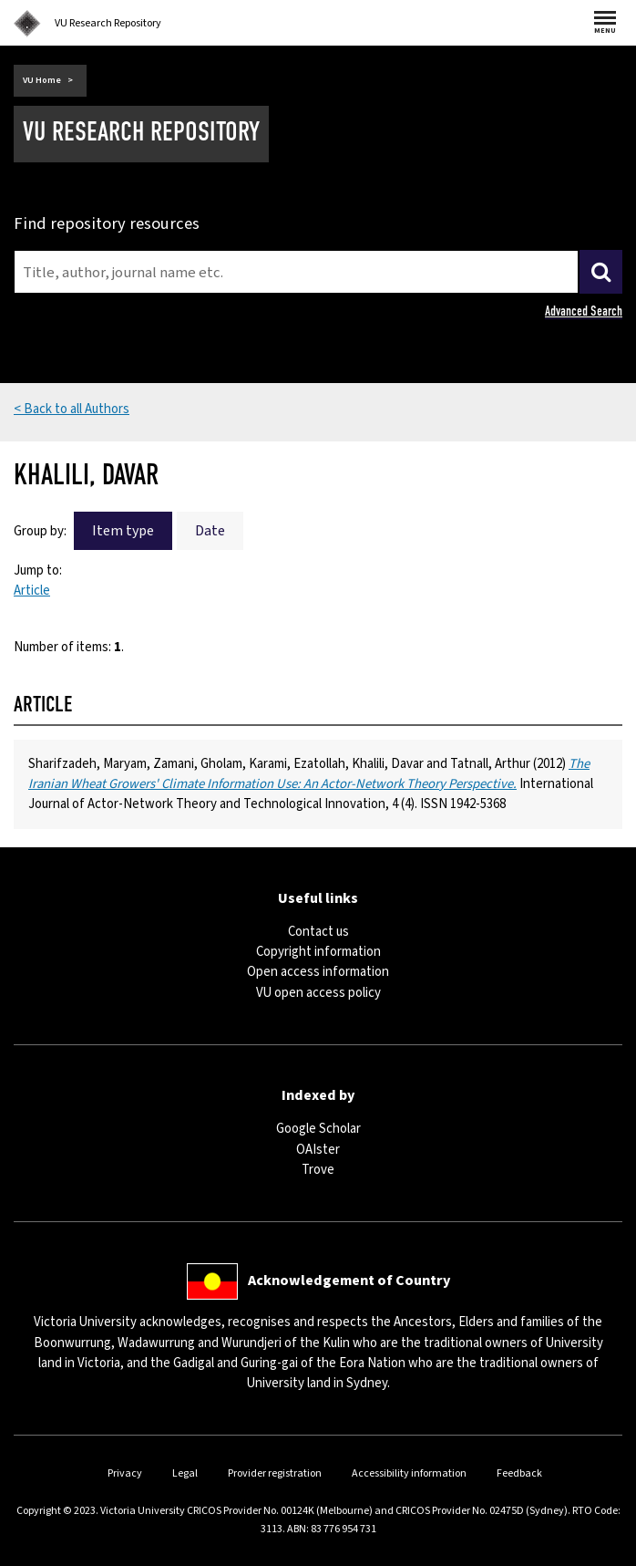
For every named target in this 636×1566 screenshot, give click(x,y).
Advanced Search (583, 311)
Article (32, 590)
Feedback (519, 1473)
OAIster (318, 1149)
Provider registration (275, 1473)
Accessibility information (409, 1473)
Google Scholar (318, 1128)
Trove (318, 1169)
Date (210, 531)
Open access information (318, 971)
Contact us (318, 931)
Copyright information (318, 951)
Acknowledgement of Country (349, 1280)
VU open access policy (318, 992)
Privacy (125, 1473)
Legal (185, 1473)
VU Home (42, 80)
